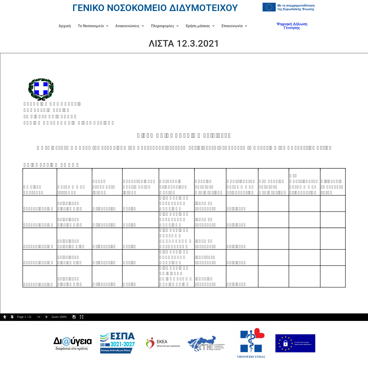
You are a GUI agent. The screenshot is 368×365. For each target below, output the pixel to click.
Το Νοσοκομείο (93, 26)
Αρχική (65, 26)
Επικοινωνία (234, 26)
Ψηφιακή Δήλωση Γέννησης (292, 26)
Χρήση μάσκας (200, 26)
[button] (93, 26)
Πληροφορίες (165, 26)
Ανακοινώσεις (129, 26)
